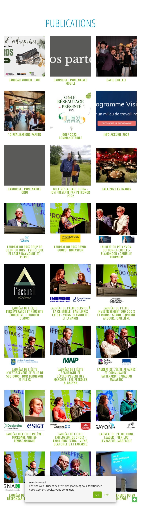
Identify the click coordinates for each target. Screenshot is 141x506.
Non (106, 494)
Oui (97, 494)
